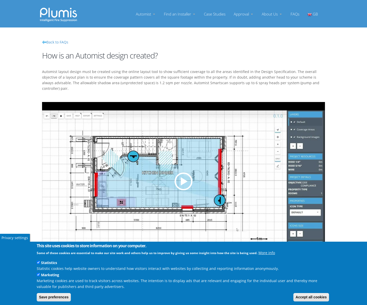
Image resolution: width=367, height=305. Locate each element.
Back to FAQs (57, 42)
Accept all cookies (311, 297)
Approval (244, 14)
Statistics (49, 262)
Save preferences (54, 297)
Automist (146, 14)
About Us (272, 14)
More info (266, 252)
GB (313, 14)
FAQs (295, 14)
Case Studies (215, 14)
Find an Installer (180, 14)
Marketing (50, 274)
